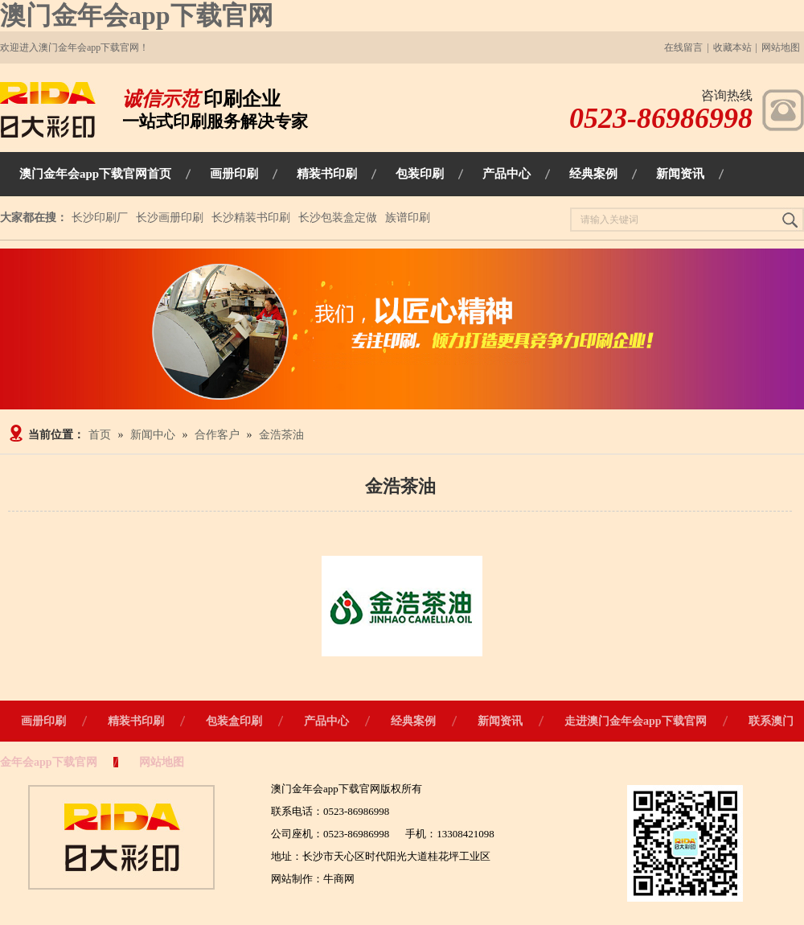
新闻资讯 (500, 721)
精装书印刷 (136, 721)
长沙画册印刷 (169, 218)
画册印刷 (43, 721)
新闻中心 (152, 435)
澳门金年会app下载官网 (136, 15)
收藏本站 (732, 47)
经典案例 (413, 721)
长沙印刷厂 (100, 218)
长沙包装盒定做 (337, 218)
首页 (99, 435)
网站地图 (780, 47)
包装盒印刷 (234, 721)
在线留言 (683, 47)
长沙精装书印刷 (250, 218)
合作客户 (217, 435)
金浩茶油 (281, 435)
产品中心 (326, 721)
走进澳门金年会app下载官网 (635, 721)
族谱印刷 (407, 218)
